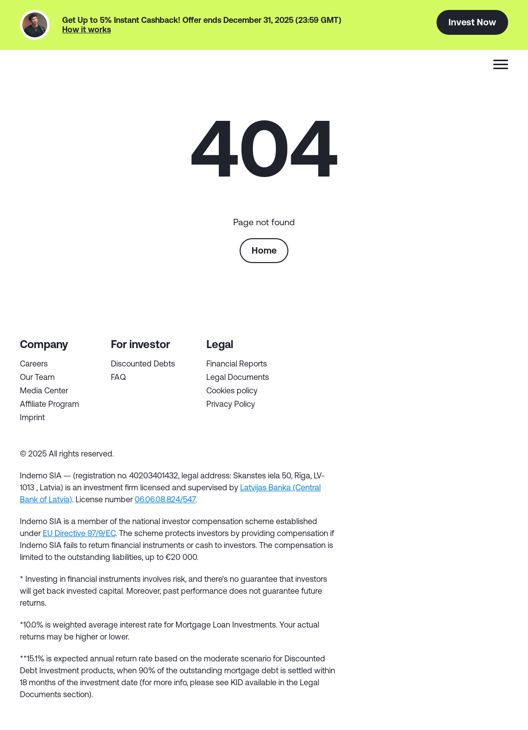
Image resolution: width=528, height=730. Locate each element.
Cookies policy (232, 390)
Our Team (37, 376)
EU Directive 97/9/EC (79, 533)
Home (264, 250)
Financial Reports (236, 363)
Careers (34, 363)
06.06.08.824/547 (165, 499)
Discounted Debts (143, 363)
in (412, 457)
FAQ (118, 376)
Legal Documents (237, 376)
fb (354, 457)
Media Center (44, 390)
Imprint (32, 417)
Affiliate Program (49, 403)
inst (498, 457)
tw (383, 457)
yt (469, 457)
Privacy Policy (230, 403)
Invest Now (472, 22)
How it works (86, 29)
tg (441, 457)
